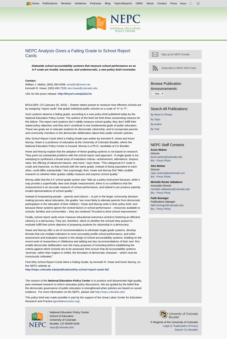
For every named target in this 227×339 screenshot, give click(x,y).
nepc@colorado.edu (62, 327)
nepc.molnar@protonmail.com (169, 173)
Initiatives (80, 3)
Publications (49, 3)
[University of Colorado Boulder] (179, 314)
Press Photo (164, 161)
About (150, 3)
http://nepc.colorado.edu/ (110, 291)
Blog (107, 3)
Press (173, 3)
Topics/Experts (123, 3)
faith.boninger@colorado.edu (168, 206)
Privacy (193, 325)
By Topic (156, 120)
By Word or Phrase (162, 115)
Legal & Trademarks (175, 325)
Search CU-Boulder (186, 329)
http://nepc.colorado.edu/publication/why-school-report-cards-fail (67, 269)
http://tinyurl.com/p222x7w (75, 93)
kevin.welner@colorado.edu (167, 157)
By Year (156, 130)
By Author (157, 125)
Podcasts (95, 3)
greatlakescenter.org (66, 301)
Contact (162, 3)
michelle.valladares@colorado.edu (171, 189)
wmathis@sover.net (78, 84)
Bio (153, 161)
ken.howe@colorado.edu (83, 88)
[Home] (113, 23)
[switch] (183, 3)
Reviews (66, 3)
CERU (139, 3)
